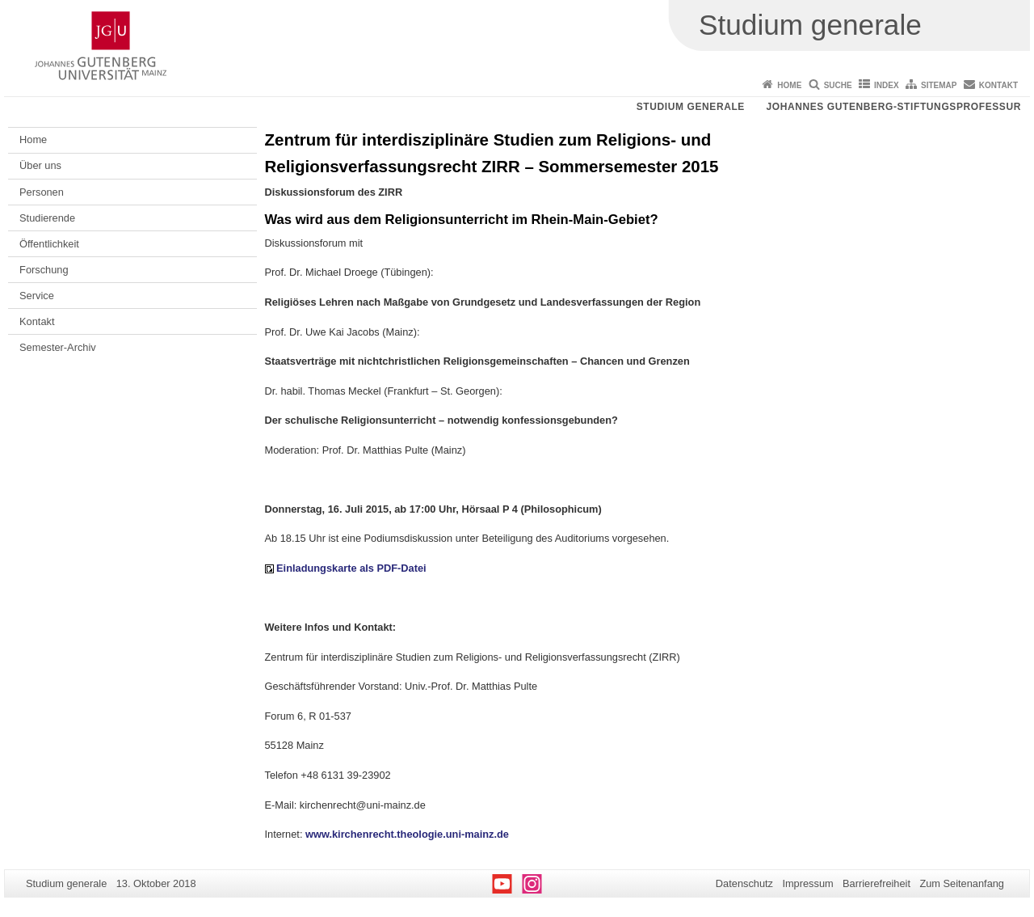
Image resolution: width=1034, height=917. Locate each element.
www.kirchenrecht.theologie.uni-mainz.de (407, 834)
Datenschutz (744, 883)
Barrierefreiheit (876, 883)
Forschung (43, 270)
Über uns (40, 165)
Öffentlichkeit (49, 244)
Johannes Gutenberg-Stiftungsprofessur (893, 106)
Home (789, 85)
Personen (41, 192)
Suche (838, 85)
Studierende (47, 218)
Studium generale (691, 106)
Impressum (807, 883)
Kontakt (998, 85)
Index (886, 85)
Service (36, 295)
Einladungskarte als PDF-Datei (351, 568)
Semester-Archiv (57, 347)
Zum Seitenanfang (961, 883)
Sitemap (938, 85)
